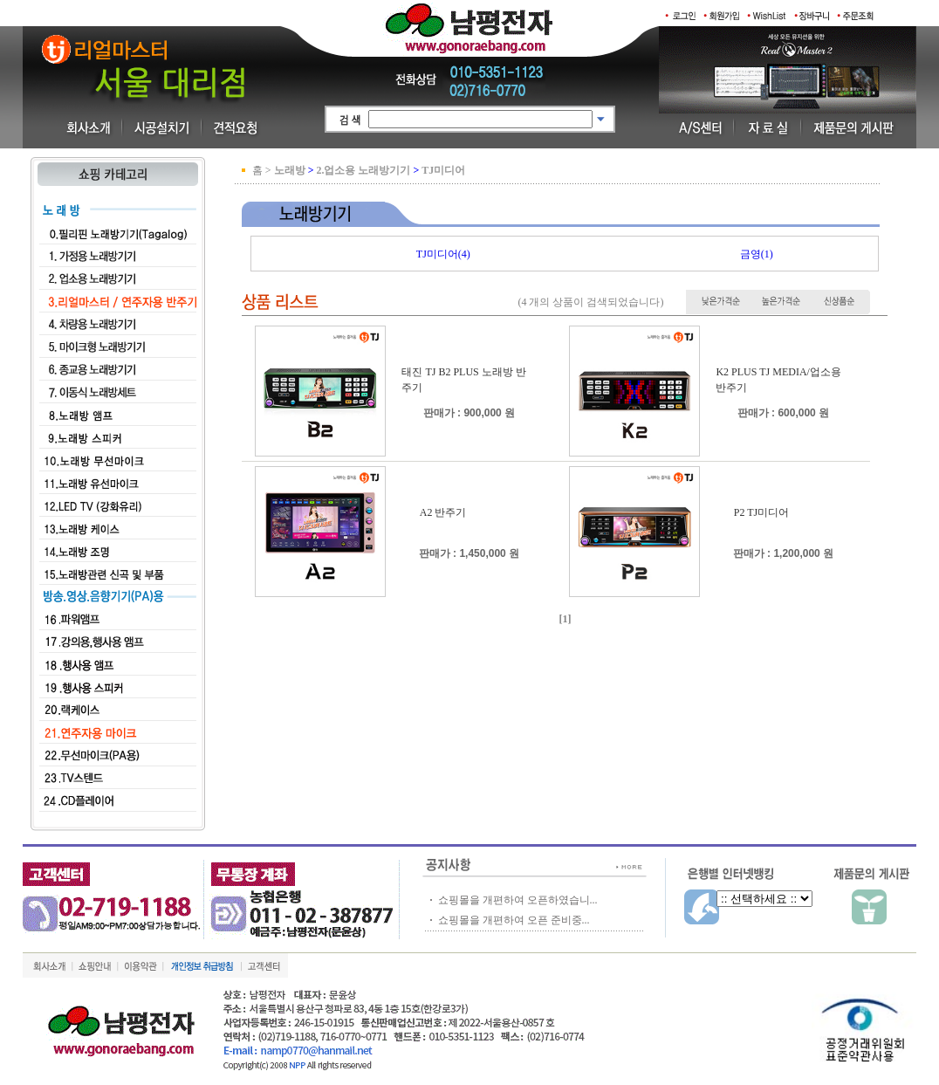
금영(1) (756, 254)
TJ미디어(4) (443, 254)
